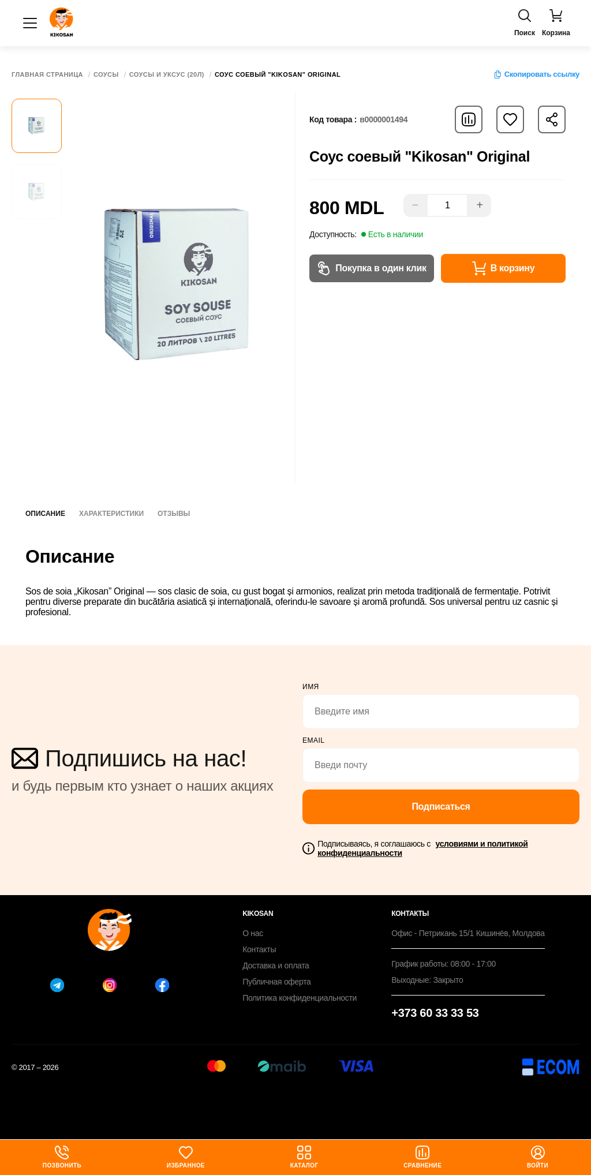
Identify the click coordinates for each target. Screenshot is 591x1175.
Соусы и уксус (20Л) (166, 75)
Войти (537, 1157)
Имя (310, 687)
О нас (252, 933)
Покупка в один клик (371, 268)
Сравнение (422, 1157)
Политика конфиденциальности (299, 997)
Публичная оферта (276, 981)
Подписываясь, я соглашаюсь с (422, 848)
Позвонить (62, 1157)
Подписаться (441, 806)
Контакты (259, 949)
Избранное (186, 1157)
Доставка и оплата (275, 965)
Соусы (106, 75)
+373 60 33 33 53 (434, 1012)
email (313, 740)
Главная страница (47, 75)
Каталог (304, 1157)
